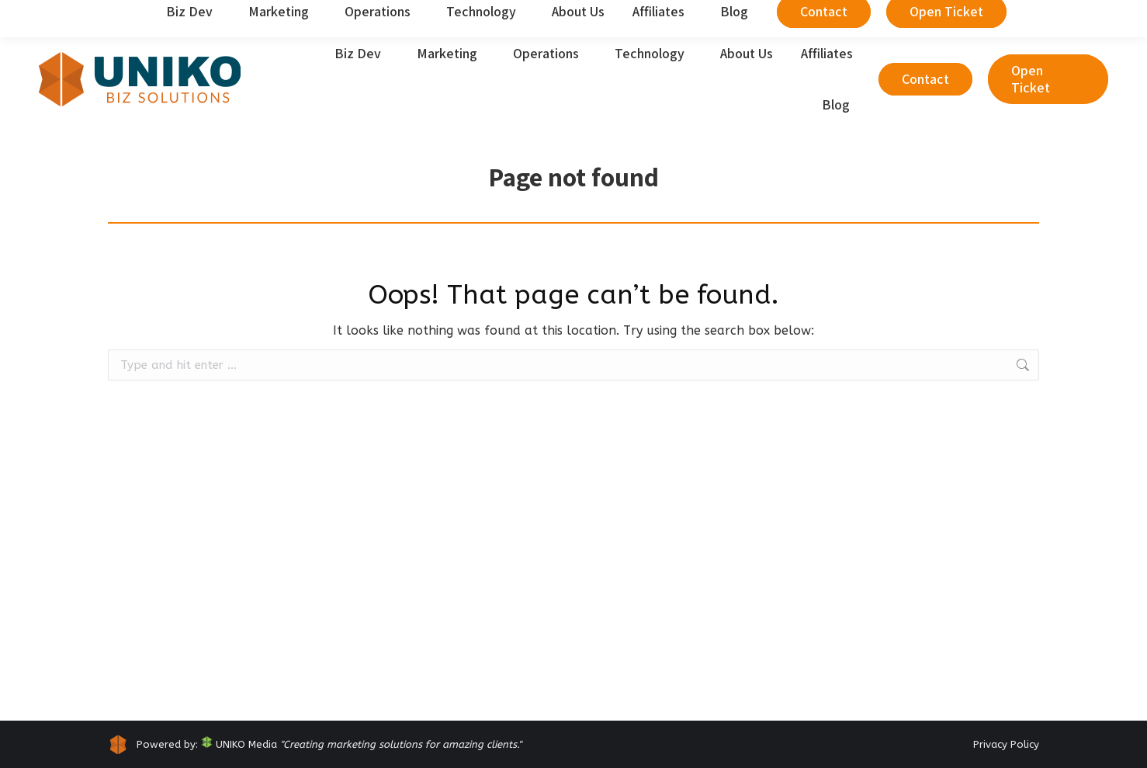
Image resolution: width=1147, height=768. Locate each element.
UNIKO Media (239, 744)
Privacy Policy (1006, 744)
